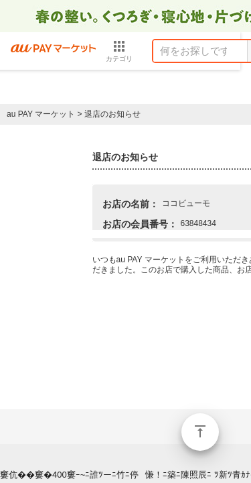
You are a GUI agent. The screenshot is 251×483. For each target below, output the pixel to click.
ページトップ (200, 432)
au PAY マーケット (41, 114)
